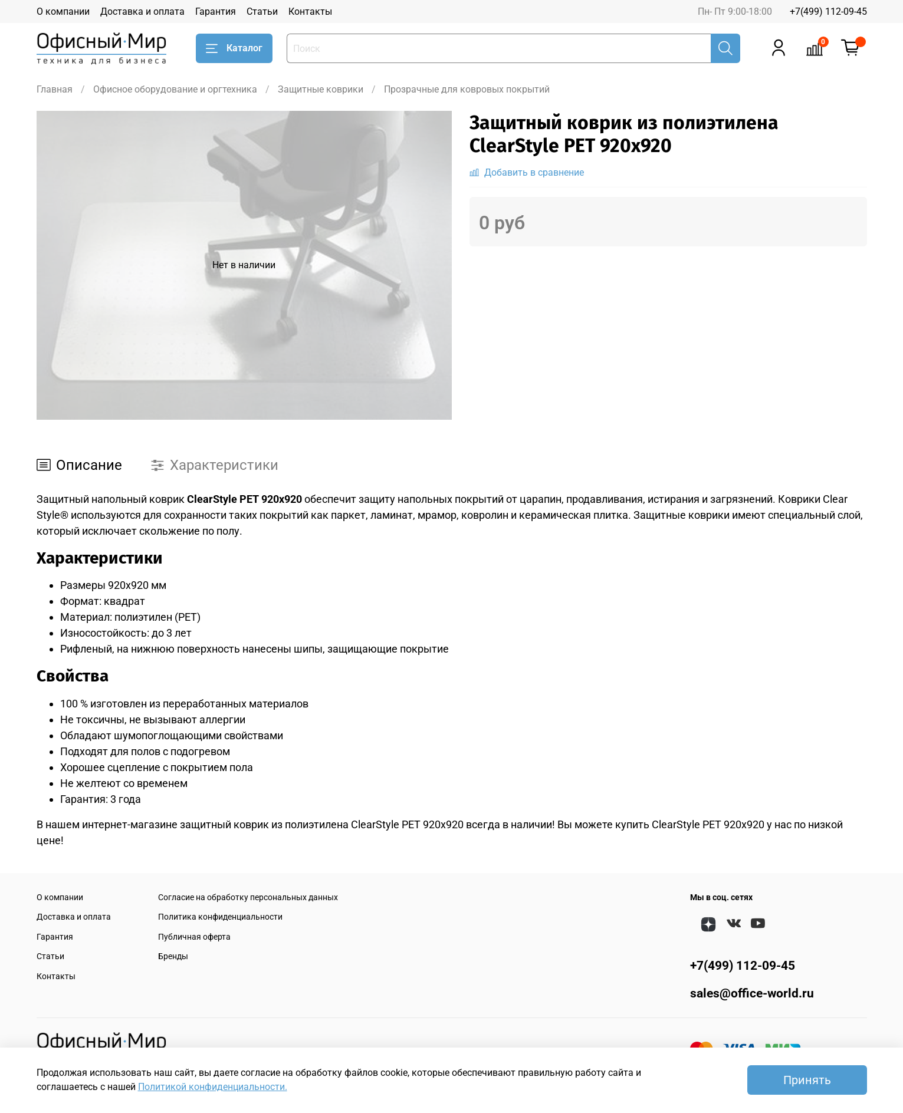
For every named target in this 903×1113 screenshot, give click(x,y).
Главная (55, 89)
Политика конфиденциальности (220, 917)
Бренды (173, 956)
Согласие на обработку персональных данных (248, 898)
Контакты (310, 11)
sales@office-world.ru (752, 993)
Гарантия (215, 11)
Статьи (262, 11)
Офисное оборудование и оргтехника (175, 89)
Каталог (234, 48)
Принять (807, 1080)
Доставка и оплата (142, 11)
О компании (63, 11)
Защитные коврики (320, 89)
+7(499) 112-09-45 (828, 11)
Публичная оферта (194, 937)
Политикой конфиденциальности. (212, 1086)
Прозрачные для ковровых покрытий (467, 89)
